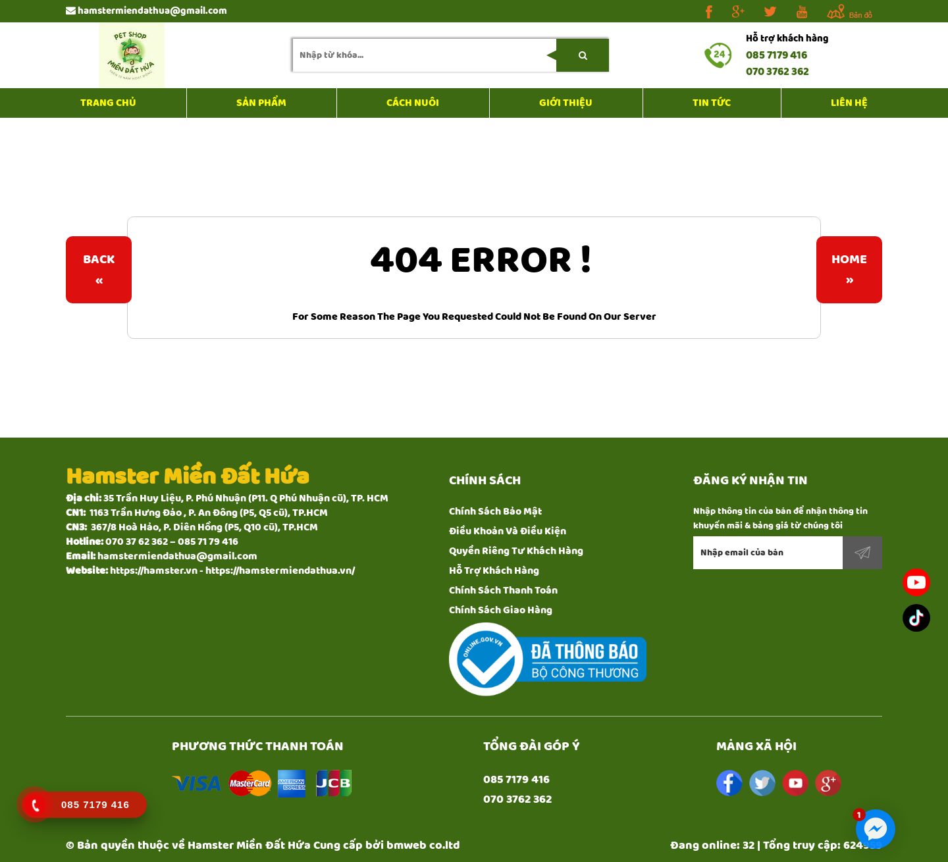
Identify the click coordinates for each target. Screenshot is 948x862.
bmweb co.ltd (423, 845)
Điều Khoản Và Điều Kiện (507, 531)
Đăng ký (862, 552)
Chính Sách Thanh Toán (503, 590)
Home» (849, 269)
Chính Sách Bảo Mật (495, 511)
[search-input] (451, 55)
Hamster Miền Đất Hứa (249, 845)
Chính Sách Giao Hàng (500, 610)
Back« (99, 269)
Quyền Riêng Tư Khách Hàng (516, 551)
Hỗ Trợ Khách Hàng (494, 570)
